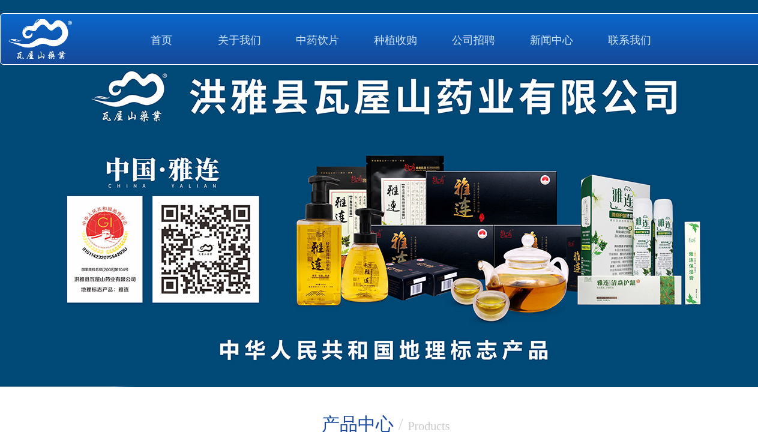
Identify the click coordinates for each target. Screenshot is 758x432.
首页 (161, 40)
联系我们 (629, 40)
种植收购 (395, 40)
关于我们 (239, 40)
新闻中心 (551, 40)
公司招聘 (473, 40)
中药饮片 (317, 40)
